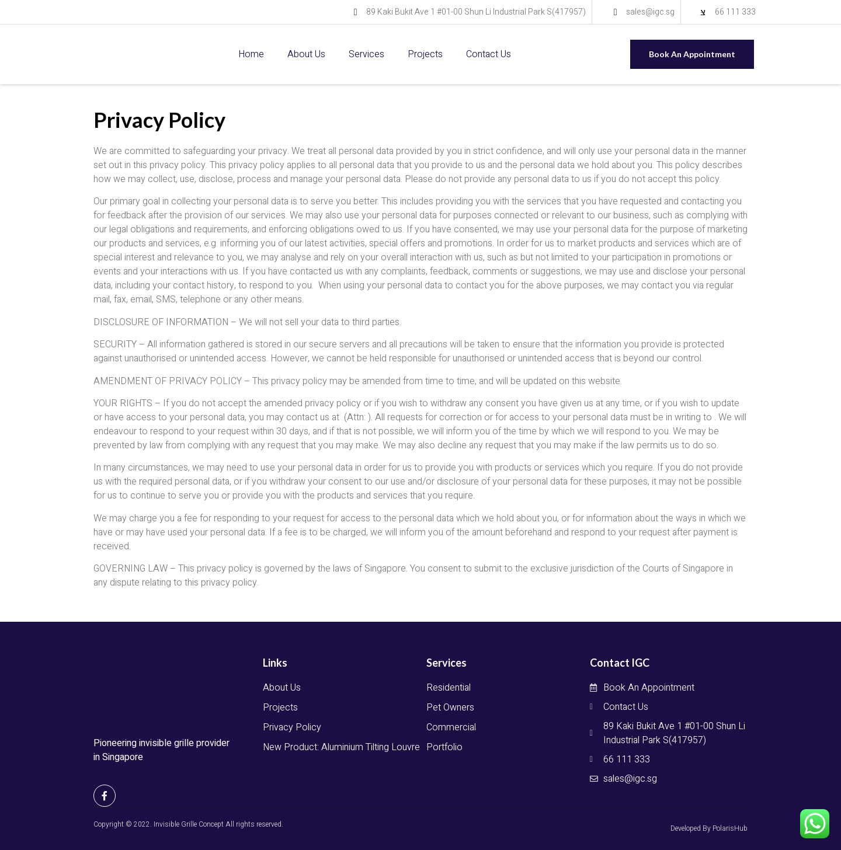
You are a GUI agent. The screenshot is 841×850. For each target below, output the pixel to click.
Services (366, 54)
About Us (306, 54)
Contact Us (488, 54)
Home (251, 54)
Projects (425, 54)
